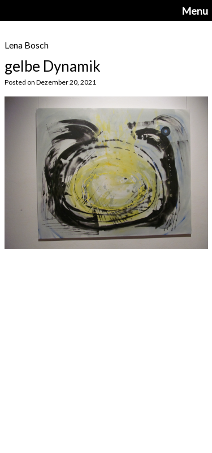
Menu (194, 11)
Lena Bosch (27, 44)
